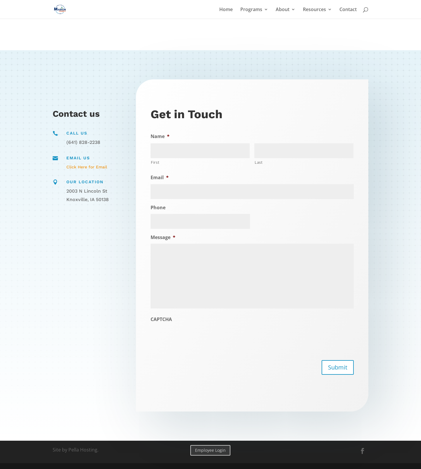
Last (259, 162)
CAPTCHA (163, 319)
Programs (251, 10)
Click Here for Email (86, 167)
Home (226, 10)
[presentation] (196, 336)
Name (162, 137)
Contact (348, 10)
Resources (314, 10)
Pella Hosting (82, 450)
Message (165, 237)
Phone (160, 208)
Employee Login (210, 450)
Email (161, 178)
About (282, 10)
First (157, 162)
